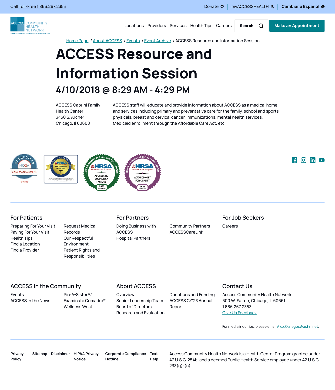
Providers (156, 25)
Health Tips (201, 25)
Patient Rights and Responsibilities (82, 253)
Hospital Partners (133, 238)
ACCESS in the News (30, 301)
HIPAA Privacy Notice (86, 356)
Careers (224, 25)
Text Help (154, 356)
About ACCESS (107, 41)
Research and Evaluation (140, 313)
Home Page (77, 41)
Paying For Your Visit (29, 232)
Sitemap (39, 353)
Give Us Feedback (239, 313)
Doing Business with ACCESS (136, 229)
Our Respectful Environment (78, 241)
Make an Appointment (297, 25)
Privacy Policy (17, 356)
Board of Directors (134, 307)
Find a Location (25, 244)
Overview (125, 294)
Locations (134, 25)
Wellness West (78, 307)
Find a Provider (24, 250)
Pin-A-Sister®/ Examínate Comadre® (85, 298)
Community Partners (190, 226)
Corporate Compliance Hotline (125, 356)
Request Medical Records (80, 229)
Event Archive (157, 41)
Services (178, 25)
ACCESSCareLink (186, 232)
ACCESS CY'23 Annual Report (191, 304)
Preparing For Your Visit (32, 226)
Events (133, 41)
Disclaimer (60, 353)
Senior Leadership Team (139, 301)
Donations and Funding (192, 294)
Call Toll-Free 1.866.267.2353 (38, 6)
